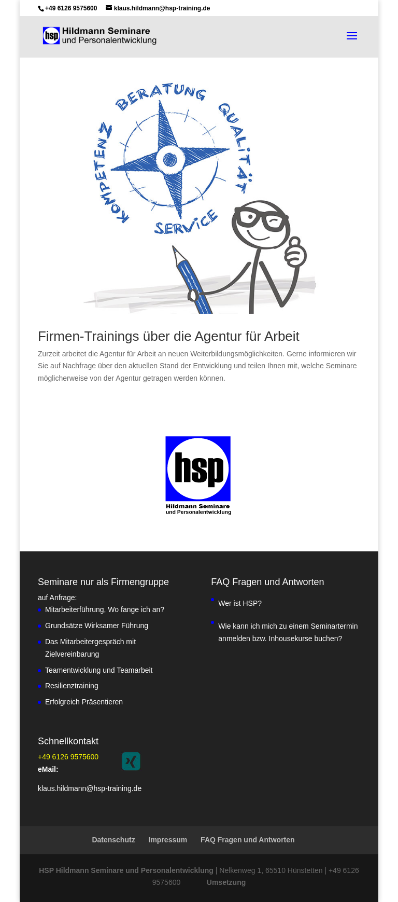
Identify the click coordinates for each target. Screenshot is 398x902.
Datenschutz (113, 840)
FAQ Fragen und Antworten (247, 840)
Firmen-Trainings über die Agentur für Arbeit (169, 336)
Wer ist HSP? (240, 603)
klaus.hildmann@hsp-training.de (89, 788)
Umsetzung (226, 882)
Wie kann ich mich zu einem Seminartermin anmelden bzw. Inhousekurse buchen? (288, 632)
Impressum (168, 840)
